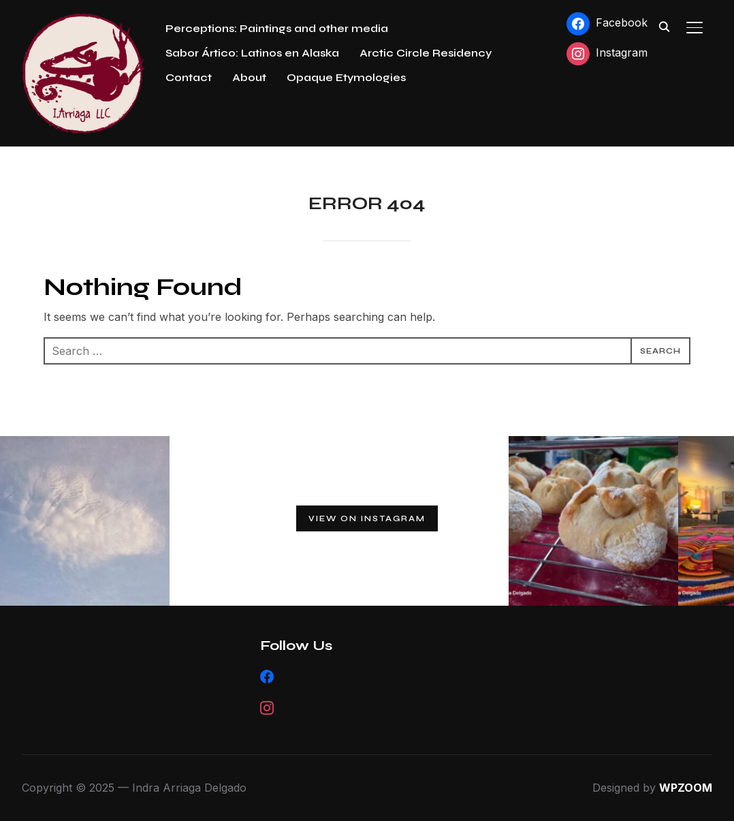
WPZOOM (685, 787)
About (249, 77)
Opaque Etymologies (346, 77)
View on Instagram (367, 518)
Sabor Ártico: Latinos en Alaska (252, 52)
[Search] (664, 26)
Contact (188, 77)
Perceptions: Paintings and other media (276, 28)
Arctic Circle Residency (426, 52)
